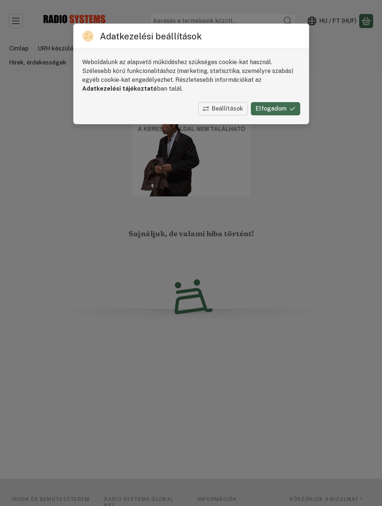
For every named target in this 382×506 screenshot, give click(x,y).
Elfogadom (275, 108)
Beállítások (223, 108)
